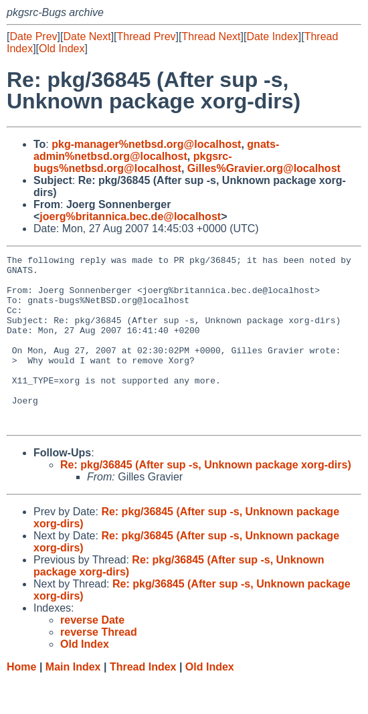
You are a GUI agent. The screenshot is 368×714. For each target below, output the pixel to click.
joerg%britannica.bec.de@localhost (130, 216)
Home (21, 701)
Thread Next (210, 36)
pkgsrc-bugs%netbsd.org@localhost (132, 162)
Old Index (61, 48)
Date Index (272, 36)
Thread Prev (146, 36)
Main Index (73, 701)
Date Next (86, 36)
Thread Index (143, 701)
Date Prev (33, 36)
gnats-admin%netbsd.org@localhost (156, 150)
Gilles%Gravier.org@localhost (264, 168)
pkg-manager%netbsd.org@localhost (146, 144)
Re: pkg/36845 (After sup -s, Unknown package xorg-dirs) (205, 499)
